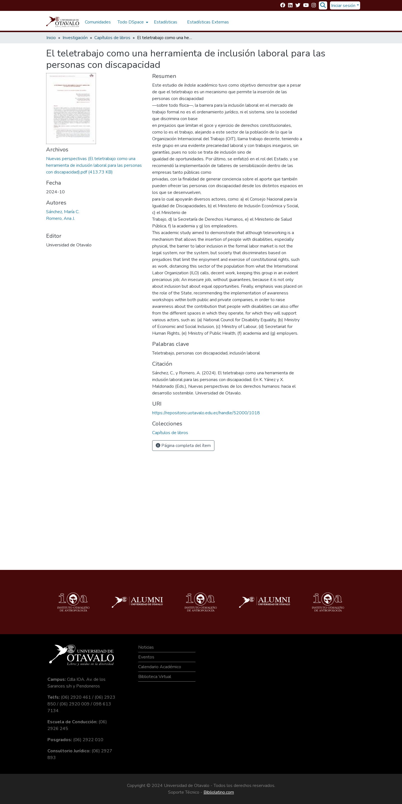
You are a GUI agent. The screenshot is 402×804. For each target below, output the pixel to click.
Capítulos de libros (112, 38)
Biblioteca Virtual (154, 677)
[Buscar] (322, 5)
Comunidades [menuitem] (98, 22)
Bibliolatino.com (219, 792)
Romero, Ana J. (60, 218)
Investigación (75, 38)
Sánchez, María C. (62, 212)
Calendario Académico (159, 667)
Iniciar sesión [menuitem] (343, 6)
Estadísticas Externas (208, 22)
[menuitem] (132, 22)
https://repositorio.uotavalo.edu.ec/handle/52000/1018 (206, 413)
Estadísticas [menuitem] (165, 22)
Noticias (146, 647)
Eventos (146, 657)
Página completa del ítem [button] (183, 446)
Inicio (51, 38)
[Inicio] (62, 22)
